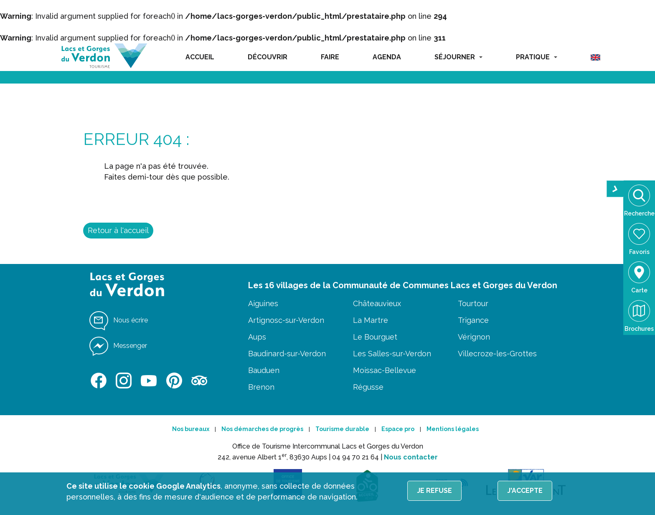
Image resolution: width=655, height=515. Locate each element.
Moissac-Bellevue (384, 370)
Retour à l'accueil (118, 230)
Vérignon (474, 336)
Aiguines (263, 303)
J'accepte (525, 491)
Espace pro (397, 429)
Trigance (473, 320)
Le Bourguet (375, 336)
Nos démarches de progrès (262, 429)
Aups (257, 336)
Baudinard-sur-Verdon (287, 353)
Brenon (261, 387)
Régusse (368, 387)
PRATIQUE (536, 57)
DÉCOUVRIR (267, 57)
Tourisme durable (342, 429)
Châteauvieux (377, 303)
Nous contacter (411, 457)
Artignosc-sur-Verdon (286, 320)
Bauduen (263, 370)
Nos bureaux (190, 429)
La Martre (370, 320)
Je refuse (434, 491)
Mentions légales (453, 429)
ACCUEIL (199, 57)
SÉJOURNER (458, 57)
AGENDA (387, 57)
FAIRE (330, 57)
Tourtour (473, 303)
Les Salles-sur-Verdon (392, 353)
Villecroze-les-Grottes (497, 353)
